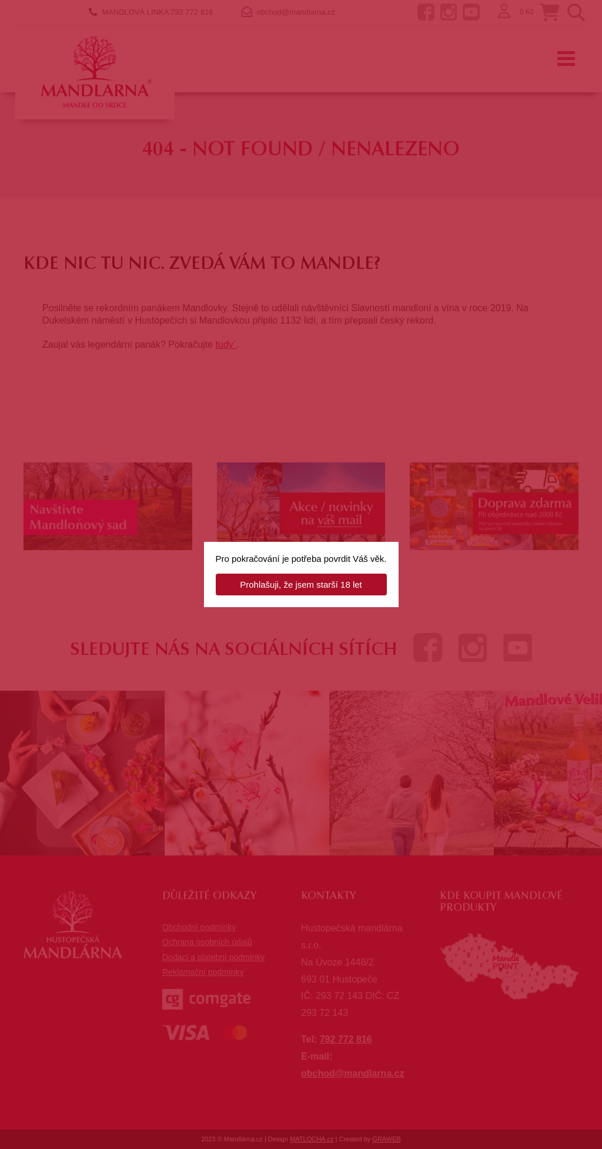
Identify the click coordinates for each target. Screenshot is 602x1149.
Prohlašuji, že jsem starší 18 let (301, 585)
